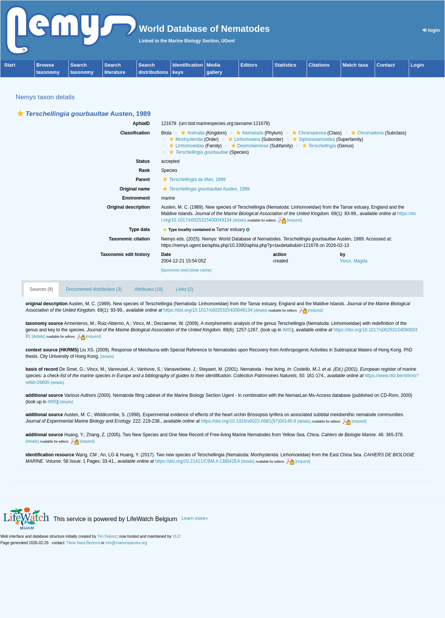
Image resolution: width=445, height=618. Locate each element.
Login (417, 65)
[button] (20, 113)
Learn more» (194, 518)
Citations (319, 65)
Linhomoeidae (185, 145)
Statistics (285, 65)
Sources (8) (41, 289)
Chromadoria (366, 133)
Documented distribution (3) (93, 289)
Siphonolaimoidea (313, 139)
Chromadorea (308, 133)
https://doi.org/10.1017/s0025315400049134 (208, 310)
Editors (248, 65)
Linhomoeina (243, 139)
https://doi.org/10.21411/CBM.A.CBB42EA (197, 461)
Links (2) (184, 289)
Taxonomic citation (129, 239)
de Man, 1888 (193, 179)
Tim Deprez (107, 536)
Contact (386, 65)
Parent (143, 179)
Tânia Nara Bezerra (83, 543)
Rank (144, 170)
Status (143, 161)
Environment (136, 198)
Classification (135, 133)
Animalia (192, 133)
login (431, 30)
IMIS (287, 329)
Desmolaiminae (249, 145)
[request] (294, 220)
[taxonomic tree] (174, 270)
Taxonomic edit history (125, 254)
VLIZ (176, 536)
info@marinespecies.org (126, 543)
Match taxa (355, 65)
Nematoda (248, 133)
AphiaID (141, 123)
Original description (128, 207)
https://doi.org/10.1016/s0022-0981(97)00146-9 (248, 421)
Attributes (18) (149, 289)
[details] (239, 220)
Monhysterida (185, 139)
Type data (139, 229)
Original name (134, 189)
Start (10, 65)
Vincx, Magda (353, 261)
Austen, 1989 (205, 189)
